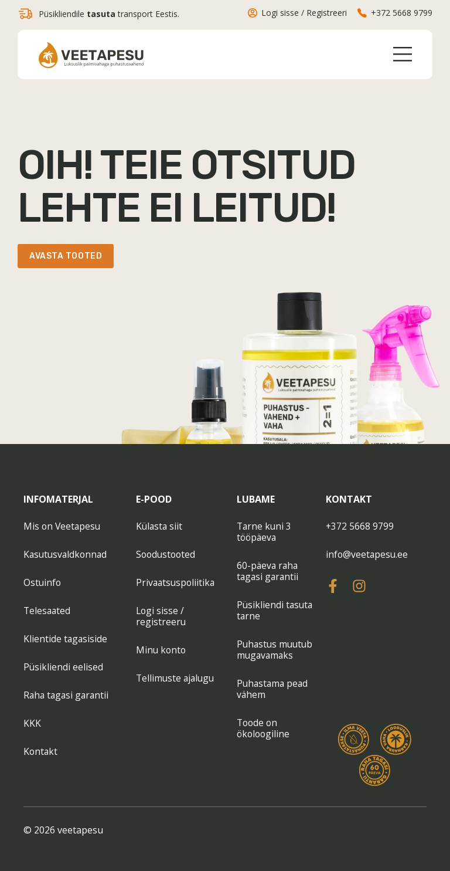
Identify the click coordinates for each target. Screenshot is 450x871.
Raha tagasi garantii (67, 695)
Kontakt (41, 751)
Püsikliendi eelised (63, 666)
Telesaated (47, 610)
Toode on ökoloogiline (264, 728)
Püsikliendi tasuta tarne (276, 610)
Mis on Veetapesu (63, 526)
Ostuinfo (42, 582)
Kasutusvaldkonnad (66, 554)
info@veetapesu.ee (368, 554)
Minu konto (162, 649)
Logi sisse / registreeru (161, 616)
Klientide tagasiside (65, 638)
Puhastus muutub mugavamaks (276, 650)
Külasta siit (160, 526)
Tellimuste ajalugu (176, 678)
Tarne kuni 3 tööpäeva (265, 532)
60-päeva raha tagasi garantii (269, 571)
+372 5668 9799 (360, 526)
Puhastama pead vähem (274, 689)
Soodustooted (167, 554)
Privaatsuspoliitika (176, 582)
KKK (32, 723)
